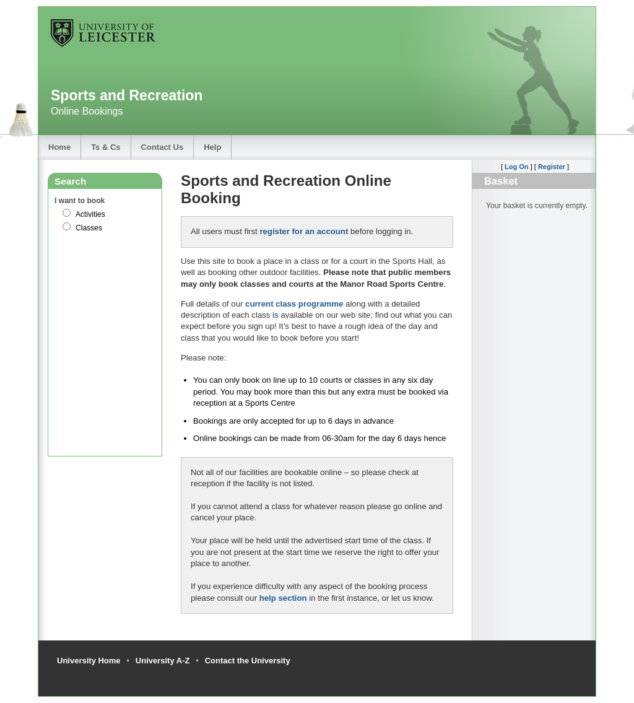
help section (283, 598)
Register (551, 166)
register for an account (303, 231)
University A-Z (163, 660)
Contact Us (162, 147)
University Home (89, 660)
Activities (90, 214)
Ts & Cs (105, 147)
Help (212, 147)
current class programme (294, 303)
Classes (89, 228)
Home (59, 147)
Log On (517, 166)
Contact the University (247, 660)
